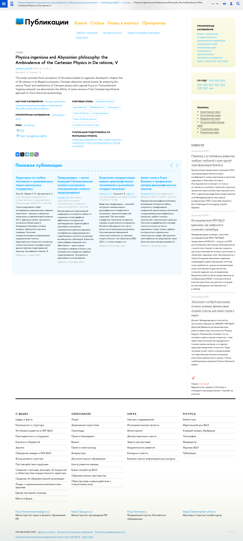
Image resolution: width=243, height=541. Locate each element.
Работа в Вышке (24, 498)
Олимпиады (77, 430)
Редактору (231, 531)
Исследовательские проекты (143, 425)
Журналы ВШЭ (191, 447)
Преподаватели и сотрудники (32, 436)
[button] (88, 171)
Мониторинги (135, 430)
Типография (189, 436)
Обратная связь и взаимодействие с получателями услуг (91, 482)
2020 (216, 84)
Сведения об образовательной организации (40, 478)
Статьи (97, 23)
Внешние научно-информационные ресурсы (151, 458)
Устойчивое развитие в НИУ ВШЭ (34, 430)
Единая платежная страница (31, 492)
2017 (205, 88)
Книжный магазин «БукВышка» (199, 430)
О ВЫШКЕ (22, 413)
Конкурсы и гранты (137, 453)
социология (210, 60)
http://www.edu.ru (137, 511)
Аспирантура (78, 453)
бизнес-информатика (208, 33)
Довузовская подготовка (85, 425)
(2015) (97, 142)
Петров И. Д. (63, 197)
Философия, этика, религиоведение (32, 108)
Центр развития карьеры (85, 464)
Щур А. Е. (131, 193)
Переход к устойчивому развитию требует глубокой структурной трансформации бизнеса (213, 160)
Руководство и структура (30, 425)
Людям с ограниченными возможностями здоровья (38, 486)
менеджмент (216, 57)
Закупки (20, 447)
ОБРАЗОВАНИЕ (81, 413)
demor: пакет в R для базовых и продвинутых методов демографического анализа (158, 183)
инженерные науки (206, 47)
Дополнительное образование (88, 458)
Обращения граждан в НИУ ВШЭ (33, 453)
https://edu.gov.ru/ (81, 511)
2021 (211, 84)
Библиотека (189, 419)
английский (29, 125)
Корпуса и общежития (28, 442)
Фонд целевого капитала (29, 458)
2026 (211, 80)
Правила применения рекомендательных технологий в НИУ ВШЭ (48, 536)
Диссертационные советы (141, 436)
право (200, 60)
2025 (216, 80)
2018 (199, 88)
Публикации (47, 22)
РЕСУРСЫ (189, 413)
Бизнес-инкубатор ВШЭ (84, 469)
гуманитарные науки (207, 43)
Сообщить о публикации (87, 32)
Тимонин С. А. (105, 193)
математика (203, 57)
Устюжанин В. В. (148, 193)
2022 (205, 84)
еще (211, 88)
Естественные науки (210, 115)
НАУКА (132, 413)
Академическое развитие (141, 447)
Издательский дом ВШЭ (196, 425)
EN (217, 4)
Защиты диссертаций (138, 442)
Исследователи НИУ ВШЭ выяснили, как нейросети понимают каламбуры (208, 224)
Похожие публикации (39, 165)
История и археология (55, 101)
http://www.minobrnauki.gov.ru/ (33, 511)
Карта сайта (87, 536)
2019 (222, 84)
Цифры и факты (24, 419)
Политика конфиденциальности (110, 532)
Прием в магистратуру (83, 447)
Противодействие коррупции (32, 464)
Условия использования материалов (75, 532)
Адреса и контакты (46, 532)
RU (213, 4)
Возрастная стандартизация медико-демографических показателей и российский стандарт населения (117, 183)
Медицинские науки (210, 118)
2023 (199, 84)
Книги (80, 23)
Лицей (74, 419)
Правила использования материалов (144, 32)
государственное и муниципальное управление (211, 38)
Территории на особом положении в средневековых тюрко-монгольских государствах (34, 183)
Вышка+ (75, 442)
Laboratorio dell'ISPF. (25, 68)
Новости (197, 145)
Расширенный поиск (112, 32)
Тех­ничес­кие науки (209, 132)
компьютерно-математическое (205, 52)
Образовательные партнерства (88, 475)
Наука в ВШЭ (82, 37)
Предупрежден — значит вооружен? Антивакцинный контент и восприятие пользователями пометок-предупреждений (75, 185)
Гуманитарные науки (210, 111)
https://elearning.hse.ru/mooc (199, 511)
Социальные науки (209, 128)
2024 (222, 80)
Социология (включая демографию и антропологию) (39, 105)
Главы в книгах (123, 23)
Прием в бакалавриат (83, 436)
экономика (222, 60)
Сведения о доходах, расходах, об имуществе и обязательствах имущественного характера (41, 471)
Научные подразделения (140, 419)
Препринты (154, 23)
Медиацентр (190, 442)
